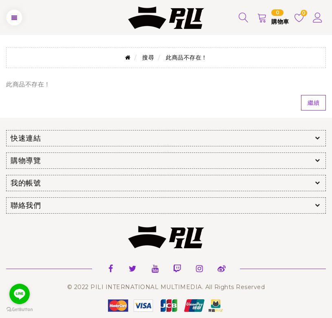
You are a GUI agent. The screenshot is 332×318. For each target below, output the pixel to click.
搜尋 (148, 57)
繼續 (313, 102)
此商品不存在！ (186, 57)
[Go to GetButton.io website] (20, 309)
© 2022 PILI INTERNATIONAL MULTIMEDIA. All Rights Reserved (166, 287)
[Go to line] (19, 294)
